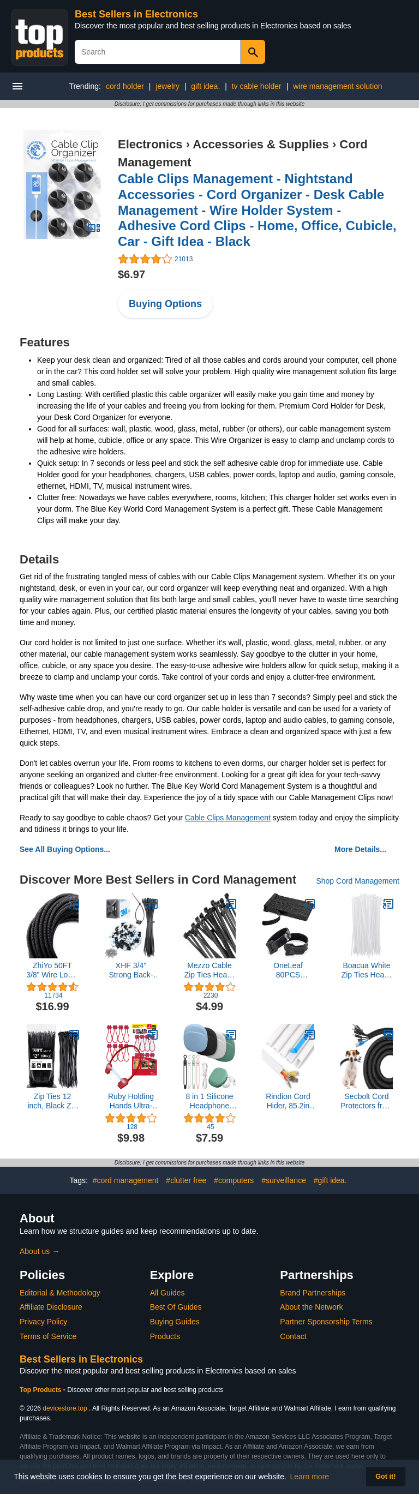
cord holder (125, 86)
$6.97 (131, 274)
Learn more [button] (310, 1476)
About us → (39, 1251)
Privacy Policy (43, 1321)
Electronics (150, 144)
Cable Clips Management (228, 817)
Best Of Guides (176, 1307)
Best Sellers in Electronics (136, 14)
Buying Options (165, 303)
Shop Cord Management (357, 881)
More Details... (360, 849)
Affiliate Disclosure (51, 1307)
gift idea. (205, 86)
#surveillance (283, 1180)
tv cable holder (257, 86)
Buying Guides (175, 1321)
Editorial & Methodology (60, 1292)
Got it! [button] (385, 1476)
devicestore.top (65, 1408)
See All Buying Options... (65, 849)
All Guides (167, 1292)
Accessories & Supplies (260, 144)
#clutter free (186, 1180)
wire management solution (337, 86)
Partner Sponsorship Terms (326, 1321)
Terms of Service (48, 1336)
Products (165, 1336)
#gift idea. (330, 1180)
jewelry (167, 86)
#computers (234, 1180)
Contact (293, 1336)
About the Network (311, 1307)
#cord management (126, 1180)
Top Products (41, 1390)
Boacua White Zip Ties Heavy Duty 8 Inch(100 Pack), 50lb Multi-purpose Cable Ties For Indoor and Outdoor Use (367, 970)
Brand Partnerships (312, 1292)
